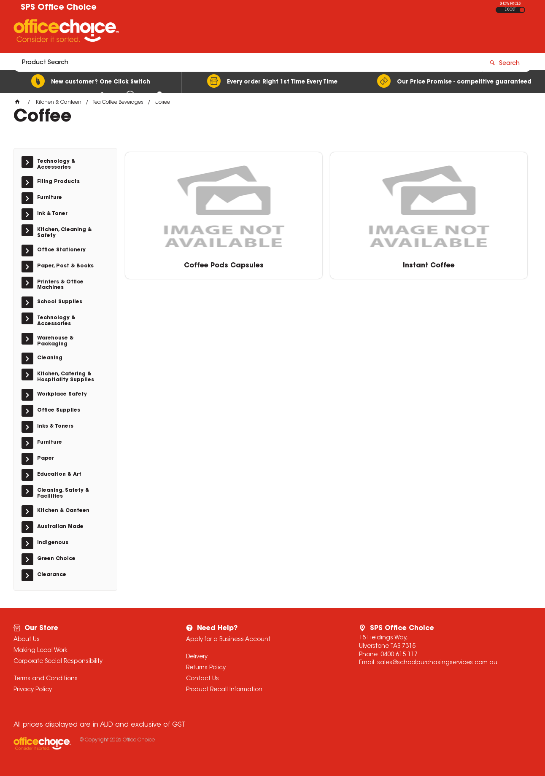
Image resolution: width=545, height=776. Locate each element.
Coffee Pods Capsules (173, 261)
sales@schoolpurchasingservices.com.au (437, 663)
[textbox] (223, 32)
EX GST (510, 9)
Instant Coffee (275, 261)
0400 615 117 (399, 655)
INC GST (522, 10)
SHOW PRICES (510, 3)
